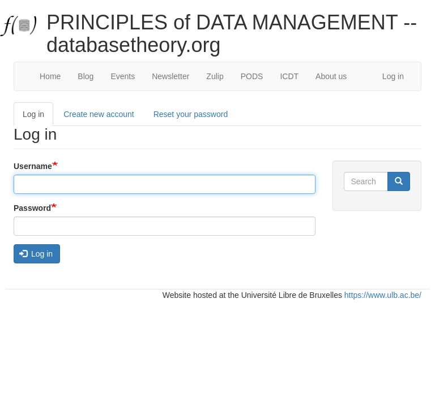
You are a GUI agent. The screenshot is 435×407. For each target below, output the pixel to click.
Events (122, 76)
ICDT (289, 76)
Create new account (98, 114)
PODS (252, 76)
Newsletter (170, 76)
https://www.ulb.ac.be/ (382, 295)
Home (50, 76)
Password (32, 208)
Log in (393, 76)
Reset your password (190, 114)
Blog (85, 76)
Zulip (214, 76)
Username (33, 166)
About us (331, 76)
